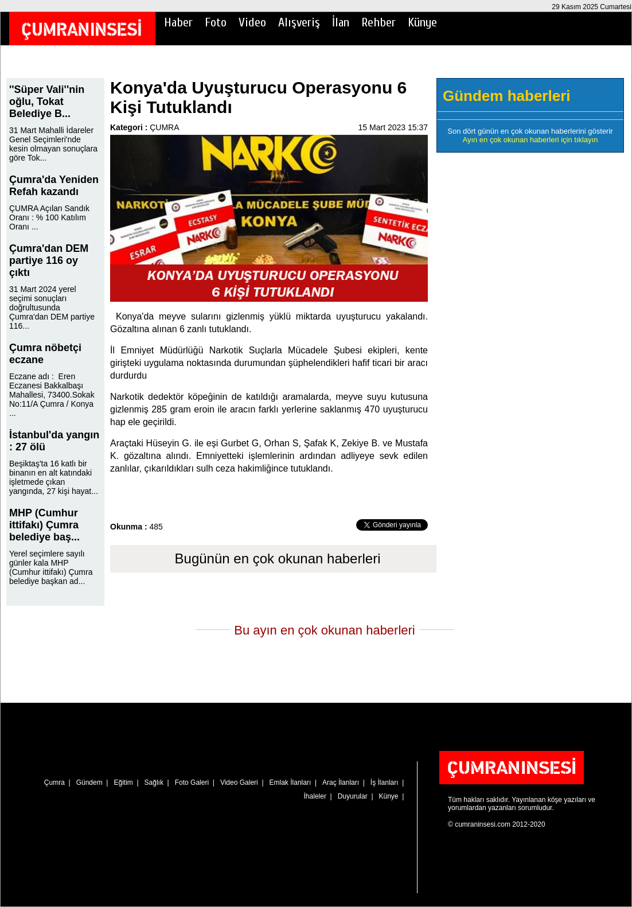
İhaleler (315, 796)
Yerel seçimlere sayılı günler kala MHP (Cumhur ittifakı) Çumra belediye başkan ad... (50, 567)
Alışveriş (299, 22)
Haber (178, 22)
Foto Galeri (192, 782)
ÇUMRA (164, 127)
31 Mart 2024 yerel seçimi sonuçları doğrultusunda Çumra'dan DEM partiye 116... (52, 307)
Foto (216, 22)
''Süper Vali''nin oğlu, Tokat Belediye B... (46, 101)
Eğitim (123, 782)
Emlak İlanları (290, 782)
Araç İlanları (340, 782)
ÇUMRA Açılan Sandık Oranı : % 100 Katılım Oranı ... (49, 217)
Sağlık (154, 782)
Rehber (378, 22)
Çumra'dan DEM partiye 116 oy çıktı (48, 260)
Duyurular (353, 796)
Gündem (89, 782)
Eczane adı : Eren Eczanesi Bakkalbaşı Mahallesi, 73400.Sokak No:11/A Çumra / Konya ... (52, 395)
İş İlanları (384, 782)
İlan (340, 22)
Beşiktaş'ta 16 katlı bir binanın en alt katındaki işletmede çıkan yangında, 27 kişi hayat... (53, 477)
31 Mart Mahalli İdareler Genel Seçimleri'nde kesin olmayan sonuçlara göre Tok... (53, 144)
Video (252, 22)
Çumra (54, 782)
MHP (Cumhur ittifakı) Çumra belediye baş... (44, 525)
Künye (422, 22)
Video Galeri (239, 782)
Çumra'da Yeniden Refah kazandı (54, 185)
